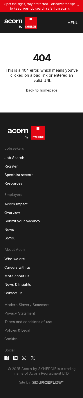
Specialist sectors (18, 175)
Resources (13, 183)
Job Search (14, 158)
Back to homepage (41, 90)
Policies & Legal (17, 330)
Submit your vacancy (22, 221)
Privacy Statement (19, 313)
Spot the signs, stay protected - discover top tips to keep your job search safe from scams (40, 6)
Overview (12, 212)
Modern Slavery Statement (26, 305)
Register (11, 166)
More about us (16, 276)
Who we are (14, 259)
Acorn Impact (15, 204)
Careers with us (17, 267)
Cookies (11, 339)
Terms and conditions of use (28, 322)
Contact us (13, 293)
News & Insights (17, 284)
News (9, 229)
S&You (9, 238)
